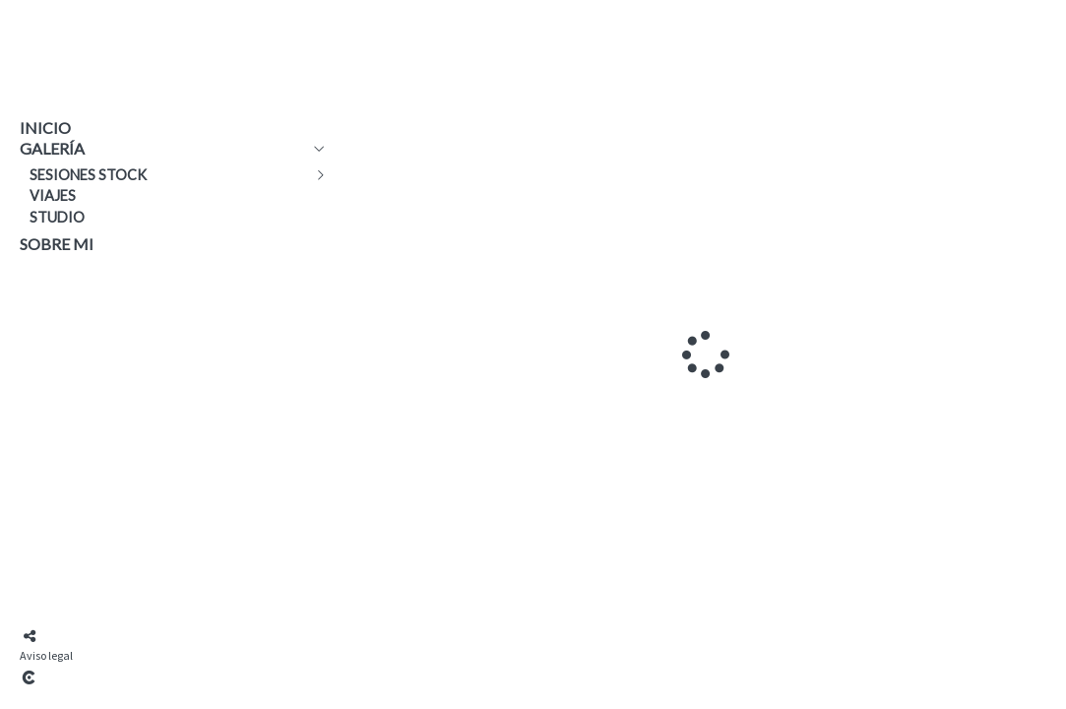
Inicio (45, 127)
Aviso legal (46, 655)
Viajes (53, 195)
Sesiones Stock (88, 174)
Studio (57, 217)
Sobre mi (57, 243)
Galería (52, 148)
